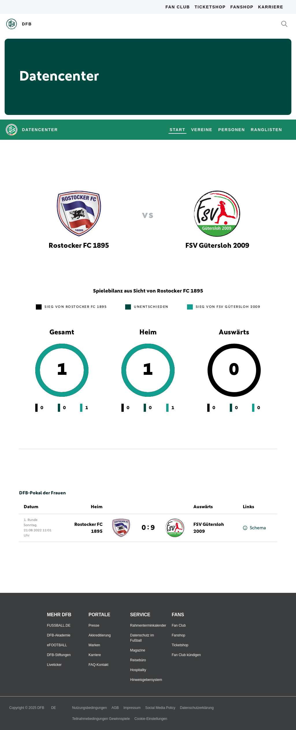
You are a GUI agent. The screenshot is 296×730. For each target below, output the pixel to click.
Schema (254, 528)
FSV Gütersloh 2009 (208, 528)
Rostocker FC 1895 (88, 528)
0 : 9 (148, 527)
